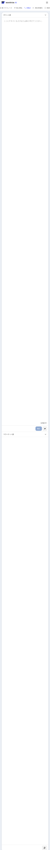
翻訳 (38, 428)
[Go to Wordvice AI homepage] (10, 2)
